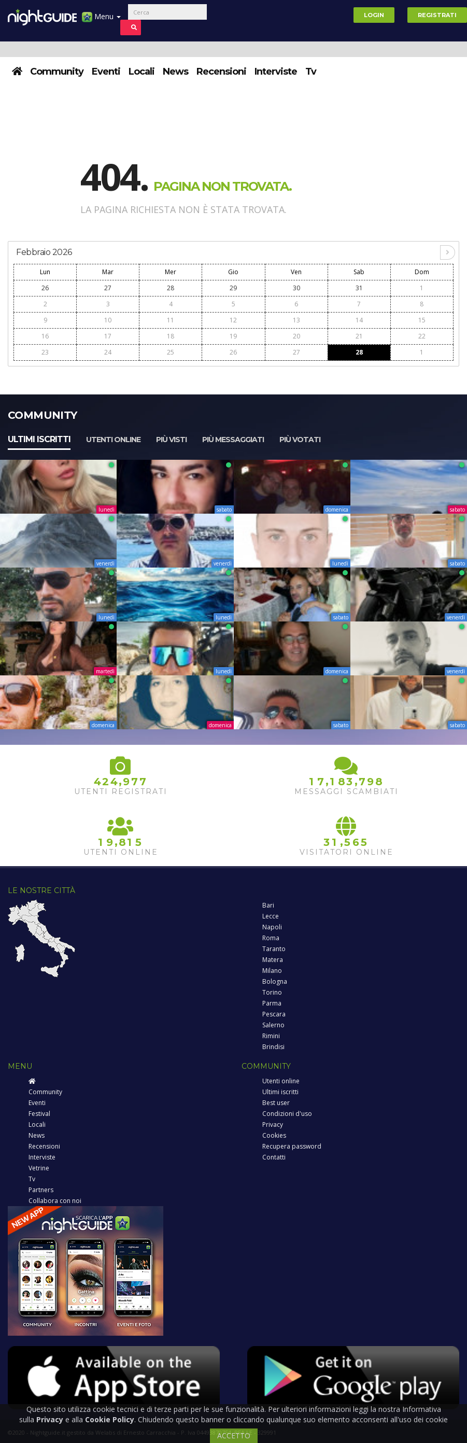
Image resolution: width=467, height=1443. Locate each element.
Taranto (274, 948)
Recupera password (291, 1146)
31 (359, 288)
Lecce (270, 916)
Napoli (272, 927)
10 (107, 320)
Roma (270, 937)
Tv (310, 71)
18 (170, 336)
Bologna (274, 981)
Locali (141, 71)
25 (170, 352)
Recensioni (221, 71)
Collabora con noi (55, 1200)
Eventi (106, 71)
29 (233, 288)
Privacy (272, 1124)
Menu (101, 20)
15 (422, 320)
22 (422, 336)
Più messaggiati (233, 439)
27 (107, 288)
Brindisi (273, 1046)
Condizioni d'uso (287, 1113)
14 (359, 320)
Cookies (274, 1135)
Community (56, 71)
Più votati (299, 439)
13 (296, 320)
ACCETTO (233, 1435)
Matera (272, 959)
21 (359, 336)
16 (45, 336)
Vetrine (39, 1168)
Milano (272, 970)
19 (233, 336)
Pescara (274, 1014)
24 (107, 352)
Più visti (171, 439)
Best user (276, 1102)
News (175, 71)
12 (233, 320)
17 (107, 336)
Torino (272, 992)
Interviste (275, 71)
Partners (41, 1189)
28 (170, 288)
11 (170, 320)
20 (296, 336)
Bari (268, 905)
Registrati (437, 15)
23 (45, 352)
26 (45, 288)
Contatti (274, 1157)
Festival (39, 1113)
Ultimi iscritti (39, 439)
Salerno (273, 1025)
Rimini (271, 1035)
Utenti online (113, 439)
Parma (271, 1003)
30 (296, 288)
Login (374, 15)
